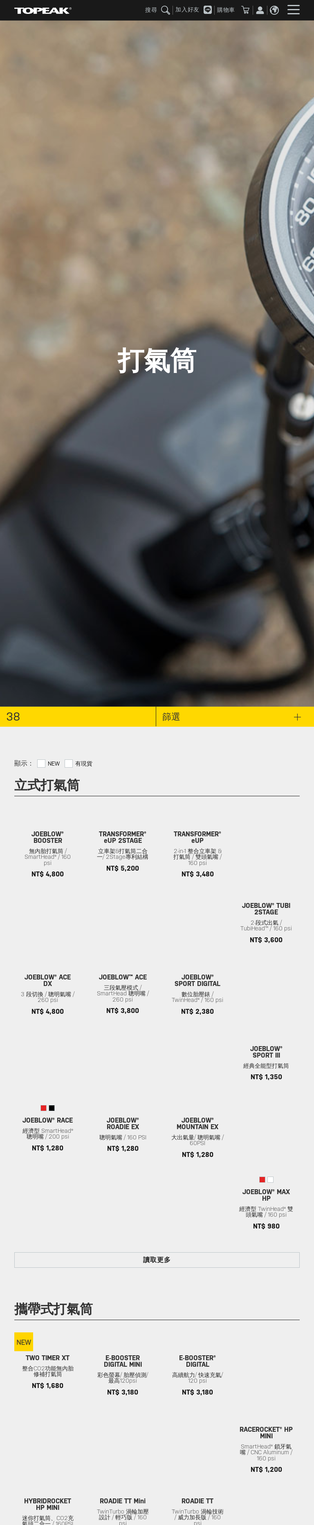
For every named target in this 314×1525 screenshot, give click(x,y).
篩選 (231, 716)
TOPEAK (43, 10)
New (54, 763)
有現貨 (83, 763)
